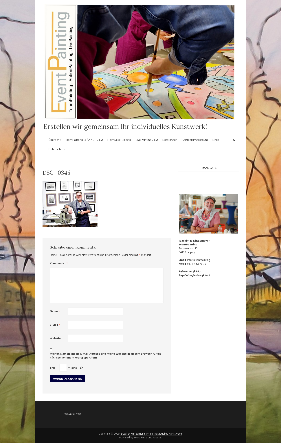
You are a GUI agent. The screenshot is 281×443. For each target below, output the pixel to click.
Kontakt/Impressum (195, 139)
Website (55, 338)
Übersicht (54, 139)
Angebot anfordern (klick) (194, 275)
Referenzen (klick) (190, 271)
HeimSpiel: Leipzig (119, 139)
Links (215, 139)
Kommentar (59, 263)
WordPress (140, 437)
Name (55, 311)
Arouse (157, 437)
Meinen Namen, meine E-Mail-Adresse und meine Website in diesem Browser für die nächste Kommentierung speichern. (105, 355)
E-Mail (55, 324)
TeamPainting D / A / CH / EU (84, 139)
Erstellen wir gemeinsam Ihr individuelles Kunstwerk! (125, 126)
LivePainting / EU (146, 139)
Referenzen (169, 139)
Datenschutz (56, 149)
